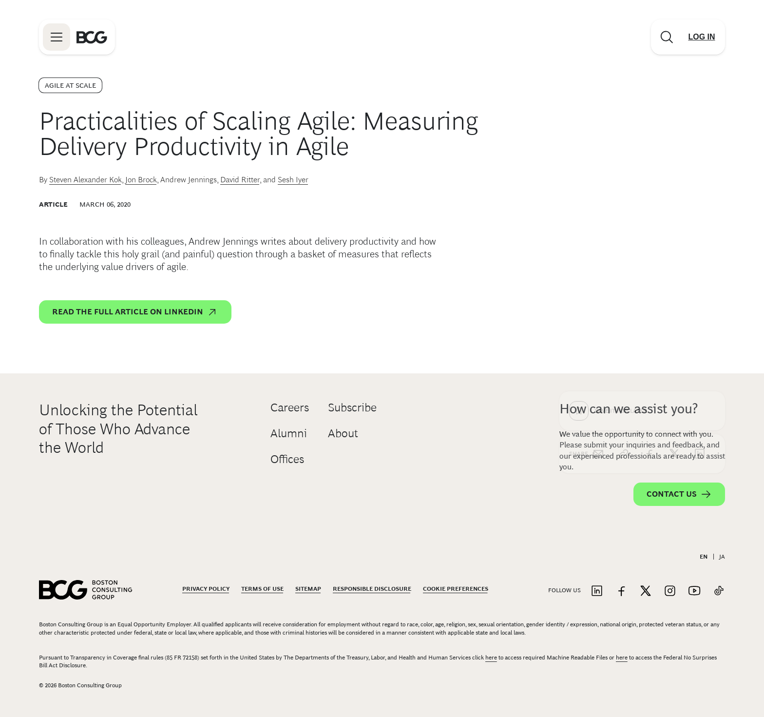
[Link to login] (701, 37)
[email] (598, 297)
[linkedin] (699, 297)
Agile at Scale (70, 85)
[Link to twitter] (645, 591)
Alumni (288, 433)
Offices (287, 458)
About (343, 433)
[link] (623, 297)
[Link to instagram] (670, 591)
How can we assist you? (628, 408)
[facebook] (649, 297)
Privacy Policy (205, 588)
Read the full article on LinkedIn (135, 312)
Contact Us (679, 494)
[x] (674, 297)
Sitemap (308, 588)
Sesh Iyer (293, 179)
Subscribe (352, 407)
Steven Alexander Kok (85, 179)
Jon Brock (141, 179)
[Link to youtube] (694, 591)
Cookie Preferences (455, 588)
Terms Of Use (262, 588)
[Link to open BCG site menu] (56, 37)
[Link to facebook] (621, 591)
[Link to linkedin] (597, 591)
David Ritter (240, 179)
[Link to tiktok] (718, 591)
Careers (289, 407)
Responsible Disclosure (372, 588)
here (491, 657)
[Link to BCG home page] (92, 37)
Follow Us (564, 590)
